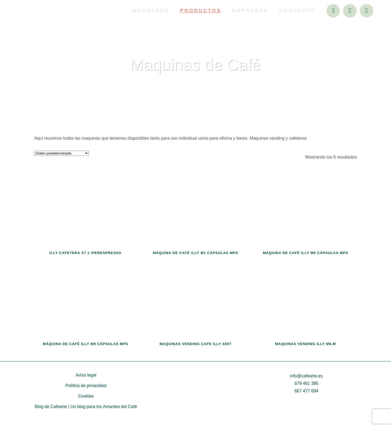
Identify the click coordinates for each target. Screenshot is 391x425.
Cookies (86, 396)
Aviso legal (86, 375)
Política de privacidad (85, 385)
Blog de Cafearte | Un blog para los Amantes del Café (86, 406)
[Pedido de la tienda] (61, 153)
